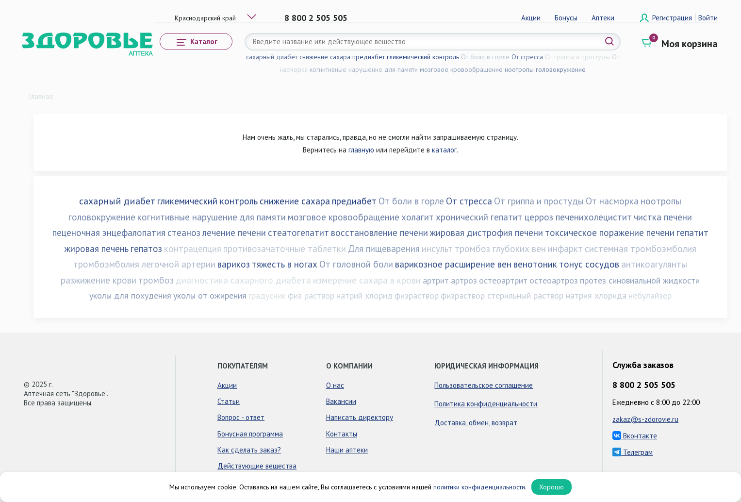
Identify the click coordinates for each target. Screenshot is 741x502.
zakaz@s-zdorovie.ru (645, 419)
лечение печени (234, 232)
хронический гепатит (479, 217)
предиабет (368, 56)
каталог (444, 149)
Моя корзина (689, 43)
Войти (708, 17)
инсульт (437, 248)
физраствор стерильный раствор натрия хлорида (533, 295)
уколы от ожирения (210, 295)
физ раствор (311, 295)
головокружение (561, 69)
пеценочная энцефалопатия (108, 232)
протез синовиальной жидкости (640, 280)
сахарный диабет (271, 56)
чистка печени (663, 217)
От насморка (612, 201)
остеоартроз (553, 280)
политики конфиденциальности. (480, 487)
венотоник (535, 264)
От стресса (527, 56)
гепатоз (146, 248)
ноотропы (519, 69)
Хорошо (551, 487)
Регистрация (673, 17)
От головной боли (356, 264)
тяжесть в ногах (284, 264)
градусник (267, 295)
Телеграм (632, 452)
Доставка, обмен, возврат (475, 422)
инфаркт (565, 248)
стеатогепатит (298, 232)
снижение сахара (324, 56)
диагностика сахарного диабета (243, 280)
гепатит (692, 232)
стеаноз (183, 232)
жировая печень (97, 248)
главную (361, 149)
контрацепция (192, 248)
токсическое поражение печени (610, 232)
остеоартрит (503, 280)
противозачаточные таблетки (284, 248)
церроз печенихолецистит (578, 217)
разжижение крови (98, 280)
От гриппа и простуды (577, 56)
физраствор (417, 295)
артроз (464, 280)
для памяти (401, 69)
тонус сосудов (589, 264)
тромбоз (156, 280)
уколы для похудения (130, 295)
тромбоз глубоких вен (500, 248)
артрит (436, 280)
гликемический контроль (423, 56)
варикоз (233, 264)
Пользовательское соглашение (483, 385)
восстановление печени (379, 232)
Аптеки (603, 17)
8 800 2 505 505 (315, 17)
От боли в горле (485, 56)
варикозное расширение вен (453, 264)
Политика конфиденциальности (485, 403)
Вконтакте (634, 435)
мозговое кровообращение (461, 69)
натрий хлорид (364, 295)
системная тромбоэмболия (640, 248)
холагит (417, 217)
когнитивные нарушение (346, 69)
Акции (531, 17)
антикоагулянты (654, 264)
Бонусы (566, 17)
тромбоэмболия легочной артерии (144, 264)
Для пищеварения (384, 248)
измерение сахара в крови (367, 280)
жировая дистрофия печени (486, 232)
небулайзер (650, 295)
